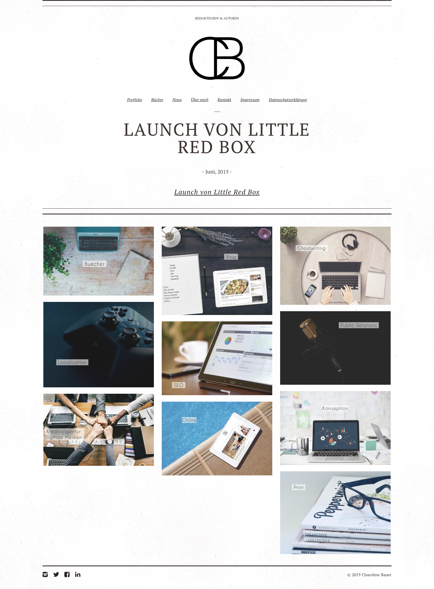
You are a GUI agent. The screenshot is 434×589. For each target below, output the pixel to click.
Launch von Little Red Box (217, 191)
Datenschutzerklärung (288, 99)
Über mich (200, 99)
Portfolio (134, 99)
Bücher (157, 99)
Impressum (249, 99)
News (177, 99)
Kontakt (224, 99)
